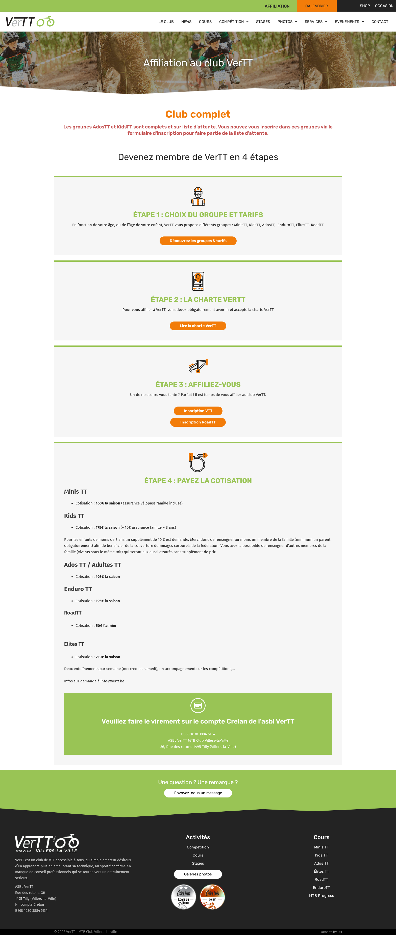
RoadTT (321, 879)
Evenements (349, 21)
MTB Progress (321, 895)
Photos (287, 21)
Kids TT (321, 855)
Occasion (384, 6)
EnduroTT (321, 887)
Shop (365, 6)
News (186, 21)
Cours (205, 21)
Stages (263, 21)
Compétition (234, 21)
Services (316, 21)
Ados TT (321, 863)
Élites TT (321, 871)
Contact (380, 21)
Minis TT (321, 847)
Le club (166, 21)
